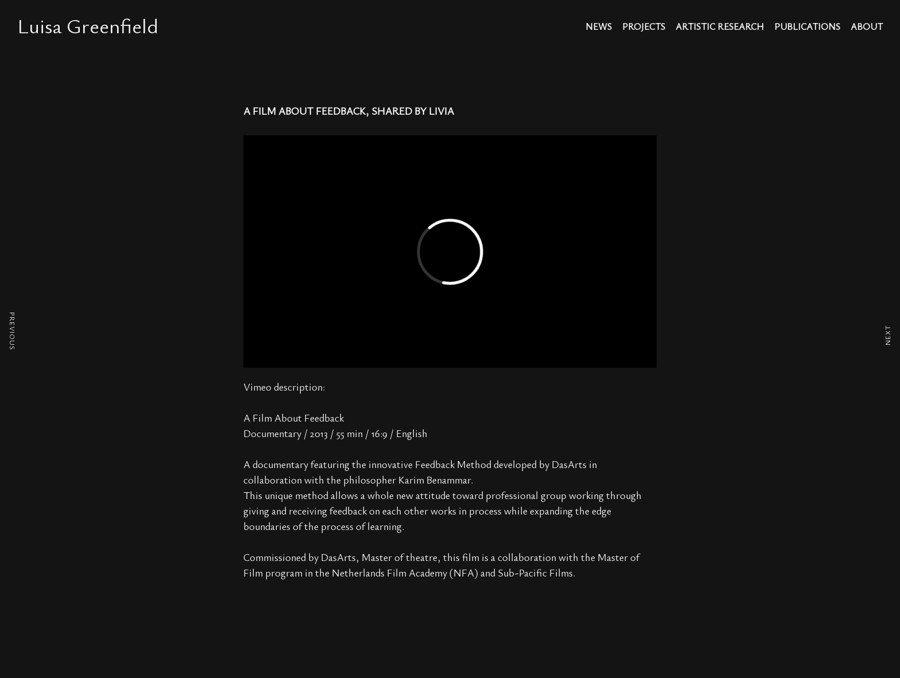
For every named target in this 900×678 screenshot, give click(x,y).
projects (643, 27)
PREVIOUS (12, 331)
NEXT (887, 335)
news (598, 27)
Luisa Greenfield (87, 25)
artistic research (720, 27)
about (867, 27)
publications (807, 27)
